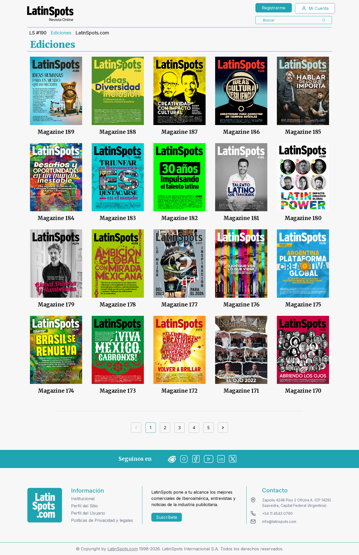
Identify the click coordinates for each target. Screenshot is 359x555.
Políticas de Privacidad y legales (102, 520)
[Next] (223, 427)
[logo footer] (44, 505)
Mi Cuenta (315, 8)
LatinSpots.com (92, 33)
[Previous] (136, 427)
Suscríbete (166, 517)
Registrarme (273, 7)
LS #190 (37, 33)
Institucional (83, 498)
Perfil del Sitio (84, 505)
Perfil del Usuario (88, 513)
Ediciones (61, 33)
